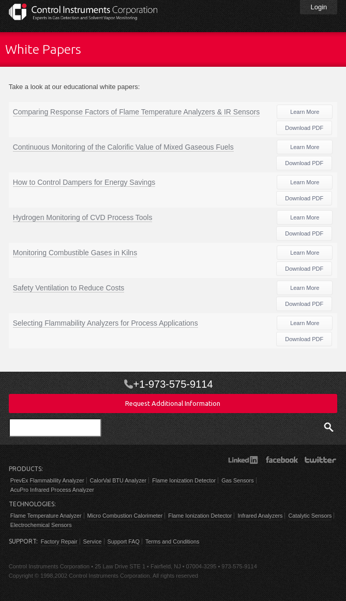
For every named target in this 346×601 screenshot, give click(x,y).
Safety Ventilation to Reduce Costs (69, 288)
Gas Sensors (237, 480)
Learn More (304, 112)
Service (92, 541)
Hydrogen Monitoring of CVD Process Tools (83, 217)
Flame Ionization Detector (184, 480)
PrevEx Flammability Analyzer (47, 480)
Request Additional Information (172, 403)
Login (318, 7)
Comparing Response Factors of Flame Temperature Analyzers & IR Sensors (136, 112)
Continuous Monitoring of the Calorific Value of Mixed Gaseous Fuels (123, 147)
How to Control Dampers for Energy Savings (84, 182)
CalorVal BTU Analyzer (118, 480)
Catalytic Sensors (310, 515)
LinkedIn (243, 459)
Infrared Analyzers (259, 515)
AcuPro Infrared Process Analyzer (52, 490)
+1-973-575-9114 (173, 384)
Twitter (320, 459)
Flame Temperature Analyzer (46, 515)
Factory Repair (59, 541)
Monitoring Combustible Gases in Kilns (75, 252)
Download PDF (304, 128)
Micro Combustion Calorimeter (125, 515)
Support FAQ (124, 541)
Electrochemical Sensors (41, 525)
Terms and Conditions (172, 541)
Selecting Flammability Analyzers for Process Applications (105, 323)
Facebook (281, 459)
